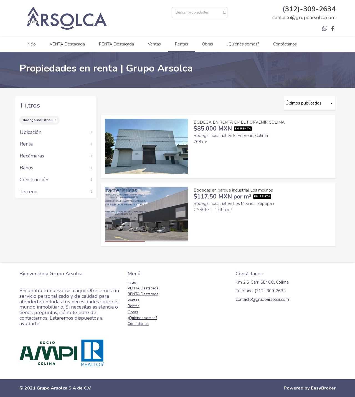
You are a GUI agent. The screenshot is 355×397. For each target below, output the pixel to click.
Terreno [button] (56, 192)
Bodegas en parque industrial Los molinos (233, 190)
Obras (207, 44)
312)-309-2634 (310, 9)
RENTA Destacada (116, 44)
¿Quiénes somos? (243, 44)
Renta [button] (56, 144)
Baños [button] (56, 168)
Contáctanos (285, 44)
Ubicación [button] (56, 132)
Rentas (181, 44)
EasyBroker (323, 388)
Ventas (154, 44)
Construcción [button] (56, 180)
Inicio (31, 44)
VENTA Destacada (67, 44)
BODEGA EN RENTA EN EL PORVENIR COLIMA (239, 122)
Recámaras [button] (56, 156)
